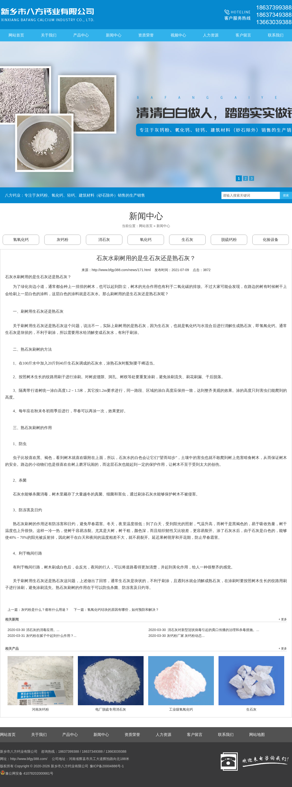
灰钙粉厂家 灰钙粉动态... (176, 636)
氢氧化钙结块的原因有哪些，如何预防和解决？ (123, 610)
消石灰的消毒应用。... (33, 630)
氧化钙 (146, 240)
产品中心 (81, 35)
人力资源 (211, 35)
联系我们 (275, 35)
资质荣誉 (146, 35)
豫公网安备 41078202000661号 (26, 773)
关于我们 (48, 35)
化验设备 (270, 240)
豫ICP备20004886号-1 (107, 766)
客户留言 (243, 35)
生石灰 (187, 240)
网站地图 (257, 734)
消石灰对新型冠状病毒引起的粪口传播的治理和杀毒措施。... (203, 630)
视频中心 (178, 35)
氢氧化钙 (21, 240)
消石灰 (104, 240)
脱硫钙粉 (229, 240)
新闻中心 (113, 35)
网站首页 (16, 35)
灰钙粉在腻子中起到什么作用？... (42, 636)
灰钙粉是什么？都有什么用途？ (45, 610)
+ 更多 (283, 619)
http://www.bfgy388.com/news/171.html (121, 270)
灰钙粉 (62, 240)
